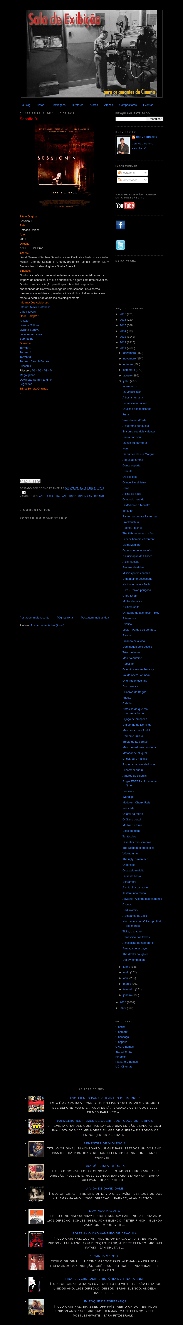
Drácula (127, 471)
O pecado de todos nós (137, 550)
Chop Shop (130, 595)
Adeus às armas (133, 459)
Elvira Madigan (132, 544)
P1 (33, 370)
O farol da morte (133, 813)
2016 (123, 319)
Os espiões (130, 476)
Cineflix (120, 1026)
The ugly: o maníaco (135, 859)
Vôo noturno (130, 853)
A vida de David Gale (104, 1188)
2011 (123, 348)
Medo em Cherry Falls (136, 802)
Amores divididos (133, 567)
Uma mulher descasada (137, 578)
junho (127, 966)
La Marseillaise (132, 391)
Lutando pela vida (134, 641)
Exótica (127, 624)
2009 (123, 1008)
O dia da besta (132, 876)
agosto (128, 375)
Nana (126, 488)
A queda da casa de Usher (139, 764)
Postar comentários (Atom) (47, 625)
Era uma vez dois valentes (139, 431)
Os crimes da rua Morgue (138, 454)
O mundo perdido (133, 499)
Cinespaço (122, 1037)
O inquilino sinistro (134, 482)
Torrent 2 (25, 352)
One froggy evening (135, 680)
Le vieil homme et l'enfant (138, 539)
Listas (40, 105)
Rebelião (128, 663)
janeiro (128, 995)
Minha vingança (132, 601)
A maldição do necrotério (138, 942)
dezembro (129, 352)
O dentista (129, 864)
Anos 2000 (46, 496)
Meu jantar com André (136, 730)
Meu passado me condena (139, 747)
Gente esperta (131, 465)
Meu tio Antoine (132, 658)
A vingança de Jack (135, 915)
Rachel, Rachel (132, 527)
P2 (39, 370)
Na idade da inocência (137, 584)
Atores (94, 105)
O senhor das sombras (137, 842)
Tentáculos (129, 836)
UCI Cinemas (124, 1066)
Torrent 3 (25, 357)
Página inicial (65, 617)
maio (126, 972)
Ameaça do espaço (135, 948)
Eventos (148, 105)
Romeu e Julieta (133, 736)
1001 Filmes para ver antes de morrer (105, 1098)
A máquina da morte (135, 887)
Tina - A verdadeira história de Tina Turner (105, 1278)
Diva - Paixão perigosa (137, 590)
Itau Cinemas (124, 1051)
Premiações (57, 105)
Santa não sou (132, 437)
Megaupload (27, 375)
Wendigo (128, 796)
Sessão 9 (28, 119)
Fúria (126, 414)
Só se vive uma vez (135, 403)
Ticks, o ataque (132, 931)
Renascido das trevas (136, 937)
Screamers (129, 881)
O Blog (26, 105)
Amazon (25, 320)
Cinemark (122, 1032)
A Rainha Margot (105, 1256)
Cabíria (127, 703)
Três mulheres (132, 652)
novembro (129, 358)
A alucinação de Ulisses (137, 556)
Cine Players (28, 311)
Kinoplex (121, 1056)
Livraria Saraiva (29, 329)
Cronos (127, 904)
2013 (123, 336)
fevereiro (129, 989)
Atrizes (108, 105)
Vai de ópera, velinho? (136, 675)
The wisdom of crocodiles (138, 847)
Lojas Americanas (31, 334)
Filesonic (25, 366)
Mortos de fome (132, 825)
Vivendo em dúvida (134, 420)
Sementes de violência (105, 1143)
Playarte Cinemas (127, 1061)
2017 (123, 314)
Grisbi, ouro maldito (135, 758)
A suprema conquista (136, 425)
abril (126, 978)
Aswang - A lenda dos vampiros (142, 898)
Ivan (125, 448)
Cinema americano (91, 496)
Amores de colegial (135, 775)
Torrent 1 (25, 347)
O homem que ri (133, 770)
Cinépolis (121, 1042)
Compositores (128, 105)
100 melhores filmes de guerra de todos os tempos (105, 1120)
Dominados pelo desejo (137, 646)
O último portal (132, 819)
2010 (123, 1002)
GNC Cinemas (125, 1046)
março (127, 983)
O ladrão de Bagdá (134, 692)
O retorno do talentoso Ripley (141, 612)
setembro (129, 369)
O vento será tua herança (138, 669)
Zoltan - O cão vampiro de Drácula (105, 1233)
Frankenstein (131, 522)
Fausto (127, 697)
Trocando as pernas (135, 741)
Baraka (127, 635)
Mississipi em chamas (136, 573)
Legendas (26, 384)
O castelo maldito (133, 870)
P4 (51, 370)
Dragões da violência (105, 1166)
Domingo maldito (104, 1210)
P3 (45, 370)
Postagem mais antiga (95, 617)
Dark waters (130, 910)
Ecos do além (131, 830)
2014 (123, 331)
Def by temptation (134, 959)
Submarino (27, 338)
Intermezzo (129, 386)
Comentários (127, 180)
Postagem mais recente (35, 617)
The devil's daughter (135, 954)
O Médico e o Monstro (136, 505)
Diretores (77, 105)
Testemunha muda (134, 893)
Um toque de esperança (105, 1301)
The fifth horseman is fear (138, 533)
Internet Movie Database (35, 307)
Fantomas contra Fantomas (140, 516)
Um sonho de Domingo (137, 724)
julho (126, 381)
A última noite (131, 607)
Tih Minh (128, 510)
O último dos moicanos (137, 408)
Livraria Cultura (29, 325)
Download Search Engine (36, 379)
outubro (128, 364)
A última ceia (131, 561)
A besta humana (133, 397)
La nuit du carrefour (135, 442)
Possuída (128, 808)
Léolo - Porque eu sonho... (139, 629)
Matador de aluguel (135, 753)
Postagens (126, 172)
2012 (123, 342)
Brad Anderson (66, 496)
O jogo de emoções (135, 719)
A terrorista (129, 618)
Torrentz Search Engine (34, 361)
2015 (123, 325)
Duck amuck (130, 686)
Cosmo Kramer (147, 137)
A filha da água (132, 493)
